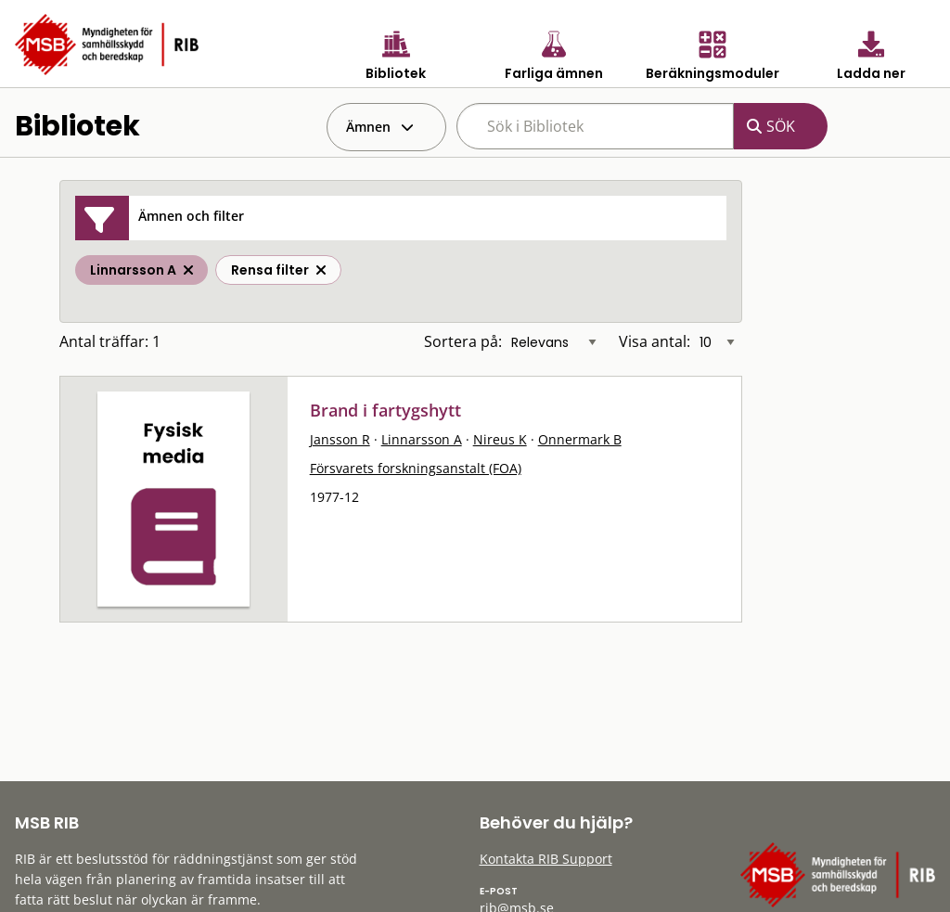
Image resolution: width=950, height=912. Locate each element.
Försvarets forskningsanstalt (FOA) (415, 468)
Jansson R (340, 439)
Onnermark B (580, 439)
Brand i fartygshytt (385, 410)
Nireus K (500, 439)
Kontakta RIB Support (546, 858)
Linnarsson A (421, 439)
